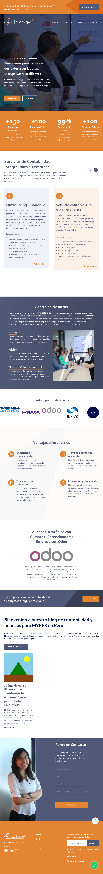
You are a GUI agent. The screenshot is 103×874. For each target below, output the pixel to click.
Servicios (39, 848)
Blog (80, 22)
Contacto (92, 22)
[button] (96, 169)
